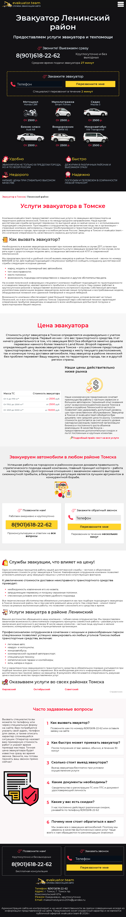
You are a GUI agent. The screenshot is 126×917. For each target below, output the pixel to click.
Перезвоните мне (90, 84)
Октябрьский (42, 689)
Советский (71, 689)
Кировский (9, 689)
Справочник (116, 692)
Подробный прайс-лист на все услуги (96, 438)
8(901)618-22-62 (38, 55)
